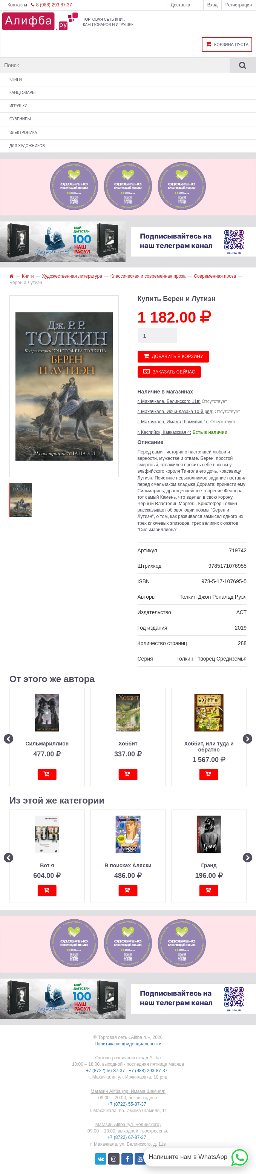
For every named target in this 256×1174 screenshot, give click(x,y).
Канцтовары (22, 93)
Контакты (17, 5)
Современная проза (215, 276)
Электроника (23, 133)
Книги (15, 79)
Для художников (27, 146)
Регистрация (238, 5)
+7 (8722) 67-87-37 (127, 1137)
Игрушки (18, 106)
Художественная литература (72, 276)
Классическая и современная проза (147, 276)
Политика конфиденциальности (128, 1043)
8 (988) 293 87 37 (51, 5)
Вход (212, 5)
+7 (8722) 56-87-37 (106, 1070)
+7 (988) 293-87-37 (149, 1070)
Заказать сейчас (169, 371)
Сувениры (20, 119)
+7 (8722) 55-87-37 (127, 1104)
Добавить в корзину (173, 356)
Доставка (180, 5)
